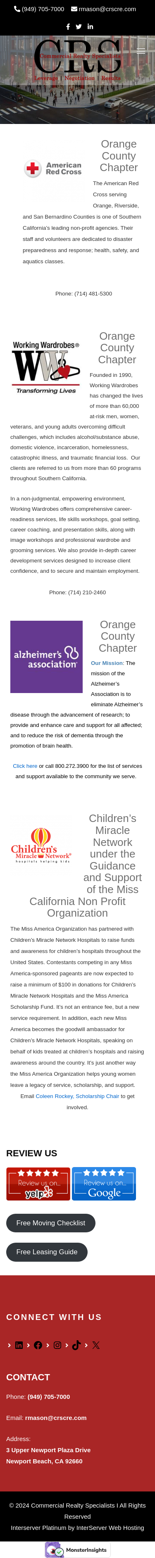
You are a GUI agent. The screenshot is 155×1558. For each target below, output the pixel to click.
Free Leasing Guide (46, 1252)
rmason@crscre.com (103, 8)
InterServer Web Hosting (110, 1527)
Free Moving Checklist (50, 1223)
